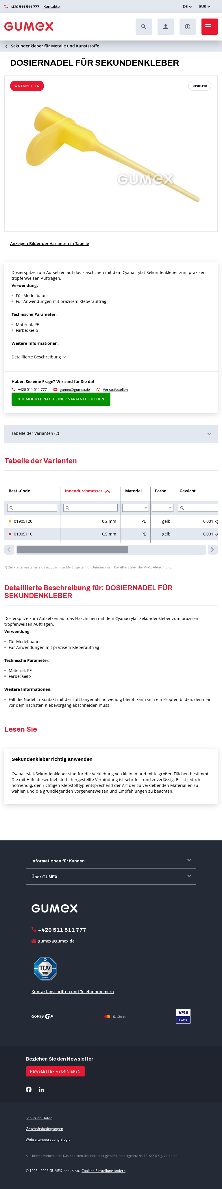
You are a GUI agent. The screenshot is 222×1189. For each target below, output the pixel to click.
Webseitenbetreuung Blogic (48, 1139)
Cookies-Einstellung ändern (103, 1170)
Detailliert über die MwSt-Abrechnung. (143, 567)
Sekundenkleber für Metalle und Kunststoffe (55, 46)
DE (185, 6)
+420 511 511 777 (24, 6)
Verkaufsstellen (115, 389)
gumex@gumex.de (75, 389)
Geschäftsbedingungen (44, 1128)
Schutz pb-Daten (39, 1118)
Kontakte (51, 6)
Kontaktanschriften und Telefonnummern (73, 991)
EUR (202, 6)
